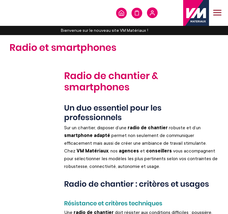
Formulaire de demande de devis (137, 13)
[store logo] (196, 13)
